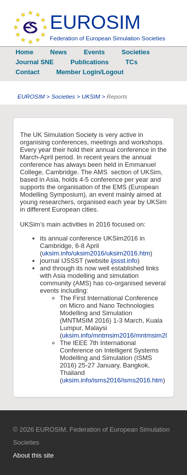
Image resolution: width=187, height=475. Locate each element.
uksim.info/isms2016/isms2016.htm (112, 380)
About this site (33, 455)
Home (24, 52)
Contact (27, 72)
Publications (89, 62)
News (58, 52)
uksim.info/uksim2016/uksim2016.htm (96, 253)
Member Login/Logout (90, 72)
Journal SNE (34, 62)
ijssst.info (123, 260)
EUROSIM (107, 26)
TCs (132, 62)
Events (94, 52)
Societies (136, 52)
